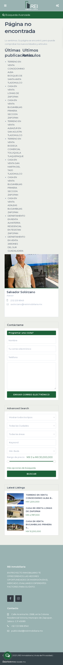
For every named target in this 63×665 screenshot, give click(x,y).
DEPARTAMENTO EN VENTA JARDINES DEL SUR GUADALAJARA (16, 243)
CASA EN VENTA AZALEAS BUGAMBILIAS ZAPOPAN (15, 205)
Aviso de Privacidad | (43, 655)
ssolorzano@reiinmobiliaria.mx (26, 304)
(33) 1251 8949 (17, 300)
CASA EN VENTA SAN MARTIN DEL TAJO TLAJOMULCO (15, 166)
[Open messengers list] (8, 656)
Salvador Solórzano (21, 292)
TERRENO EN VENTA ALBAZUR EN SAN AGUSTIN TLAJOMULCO (15, 128)
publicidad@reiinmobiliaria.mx (27, 630)
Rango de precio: (16, 457)
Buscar (31, 474)
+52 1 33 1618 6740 (20, 626)
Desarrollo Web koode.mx (14, 662)
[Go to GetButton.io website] (8, 662)
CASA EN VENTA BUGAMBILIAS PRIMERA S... (39, 524)
